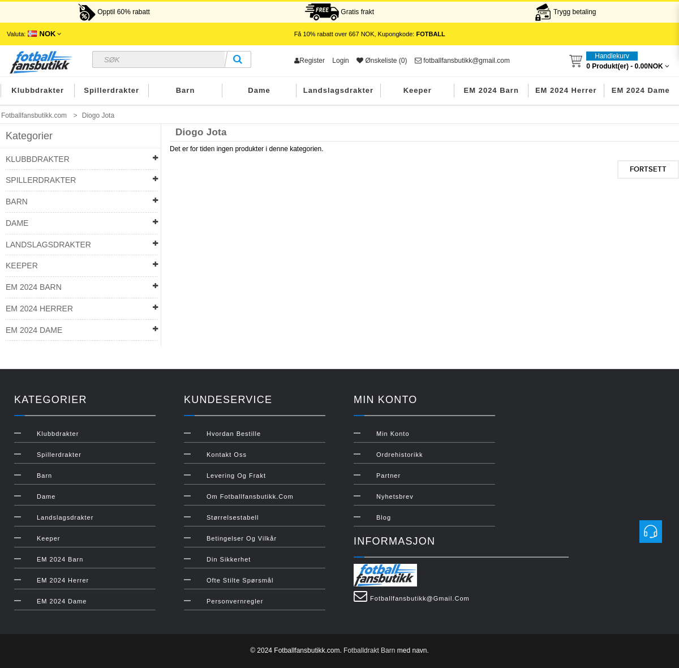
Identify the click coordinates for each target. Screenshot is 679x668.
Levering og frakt (236, 475)
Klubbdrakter (37, 90)
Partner (388, 475)
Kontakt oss (227, 454)
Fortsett (648, 169)
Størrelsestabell (233, 517)
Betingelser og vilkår (242, 538)
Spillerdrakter (111, 90)
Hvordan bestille (234, 433)
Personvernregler (235, 601)
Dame (259, 90)
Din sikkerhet (229, 559)
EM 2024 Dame (641, 90)
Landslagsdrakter (338, 90)
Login (340, 61)
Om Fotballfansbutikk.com (250, 496)
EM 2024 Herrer (566, 90)
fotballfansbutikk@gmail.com (462, 61)
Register (309, 61)
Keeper (417, 90)
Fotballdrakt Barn (369, 650)
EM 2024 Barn (491, 90)
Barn (185, 90)
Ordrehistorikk (399, 454)
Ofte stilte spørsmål (240, 580)
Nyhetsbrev (395, 496)
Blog (383, 517)
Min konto (393, 433)
